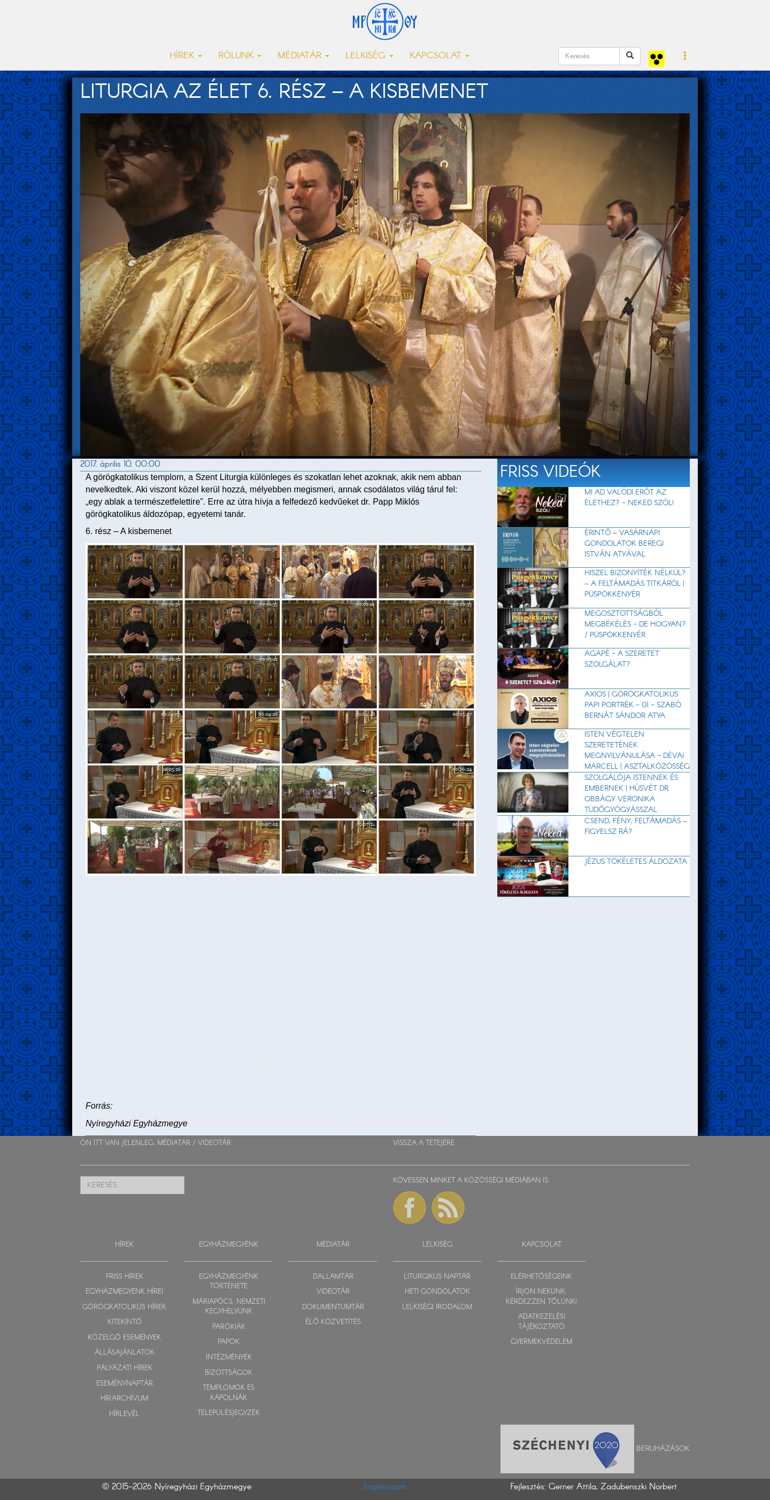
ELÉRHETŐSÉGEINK (541, 1277)
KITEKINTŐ (124, 1322)
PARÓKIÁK (228, 1327)
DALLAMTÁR (333, 1277)
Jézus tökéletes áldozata (635, 861)
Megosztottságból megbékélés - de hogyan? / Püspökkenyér (635, 624)
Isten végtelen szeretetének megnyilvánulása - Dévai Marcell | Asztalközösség (637, 750)
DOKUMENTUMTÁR (333, 1307)
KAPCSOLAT (541, 1245)
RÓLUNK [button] (239, 56)
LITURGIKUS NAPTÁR (437, 1277)
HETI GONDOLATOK (437, 1292)
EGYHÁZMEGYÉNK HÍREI (124, 1292)
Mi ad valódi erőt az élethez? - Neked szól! (629, 497)
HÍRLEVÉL (124, 1414)
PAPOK (229, 1342)
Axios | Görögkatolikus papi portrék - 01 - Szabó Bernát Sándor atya (632, 705)
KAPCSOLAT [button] (439, 56)
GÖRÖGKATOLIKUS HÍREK (124, 1307)
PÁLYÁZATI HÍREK (124, 1368)
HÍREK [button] (186, 56)
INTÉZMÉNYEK (229, 1357)
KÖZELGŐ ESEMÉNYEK (124, 1338)
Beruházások (663, 1448)
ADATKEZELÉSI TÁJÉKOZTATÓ (541, 1322)
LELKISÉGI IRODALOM (437, 1307)
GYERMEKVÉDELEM (541, 1342)
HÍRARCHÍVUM (124, 1399)
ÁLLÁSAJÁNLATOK (125, 1353)
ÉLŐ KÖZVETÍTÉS (333, 1322)
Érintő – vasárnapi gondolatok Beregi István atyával (624, 544)
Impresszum (385, 1487)
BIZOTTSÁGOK (228, 1373)
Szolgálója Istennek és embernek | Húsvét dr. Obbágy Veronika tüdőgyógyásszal (631, 793)
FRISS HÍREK (124, 1277)
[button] (685, 57)
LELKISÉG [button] (369, 56)
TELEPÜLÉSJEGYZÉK (228, 1413)
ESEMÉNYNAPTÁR (124, 1384)
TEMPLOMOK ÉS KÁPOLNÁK (229, 1393)
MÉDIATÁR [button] (303, 56)
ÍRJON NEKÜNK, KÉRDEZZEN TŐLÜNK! (541, 1297)
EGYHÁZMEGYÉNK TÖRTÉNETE (228, 1282)
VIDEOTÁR (214, 1143)
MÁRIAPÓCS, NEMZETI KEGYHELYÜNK (228, 1307)
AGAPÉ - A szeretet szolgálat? (621, 659)
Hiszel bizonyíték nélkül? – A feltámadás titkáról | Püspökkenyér (635, 584)
